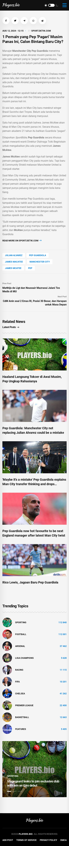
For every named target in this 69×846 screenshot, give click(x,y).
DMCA (63, 840)
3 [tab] (20, 791)
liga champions (24, 658)
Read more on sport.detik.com (22, 240)
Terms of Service (26, 840)
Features (20, 729)
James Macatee (14, 261)
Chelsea (20, 693)
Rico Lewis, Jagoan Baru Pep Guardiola (30, 582)
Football (20, 634)
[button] (6, 20)
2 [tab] (14, 791)
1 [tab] (9, 791)
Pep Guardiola (37, 255)
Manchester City (40, 261)
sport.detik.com (41, 30)
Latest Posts (10, 327)
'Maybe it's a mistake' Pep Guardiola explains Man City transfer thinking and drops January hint (34, 484)
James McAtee (13, 268)
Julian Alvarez (13, 255)
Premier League (24, 705)
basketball (22, 717)
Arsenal (20, 646)
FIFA (17, 681)
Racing (19, 670)
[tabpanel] (34, 769)
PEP (30, 268)
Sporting (20, 622)
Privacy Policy (48, 840)
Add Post (7, 840)
